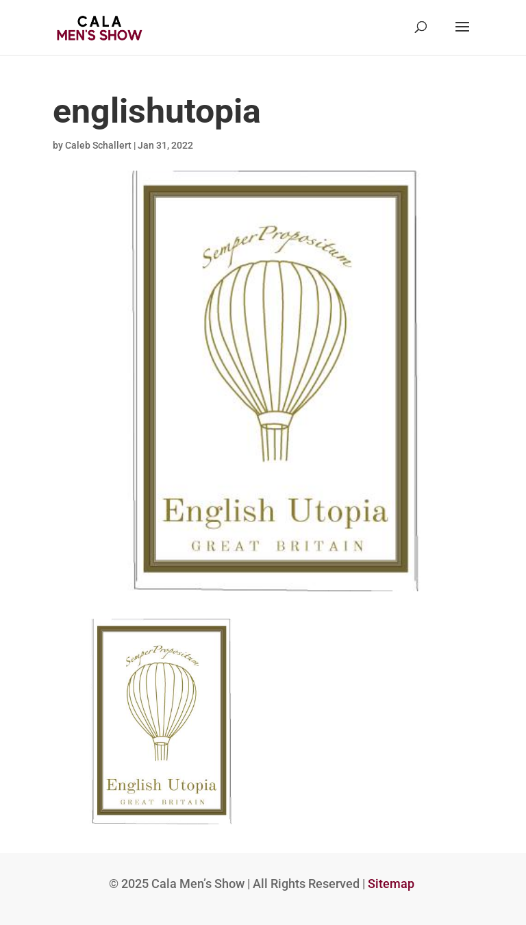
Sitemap (391, 883)
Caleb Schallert (98, 145)
